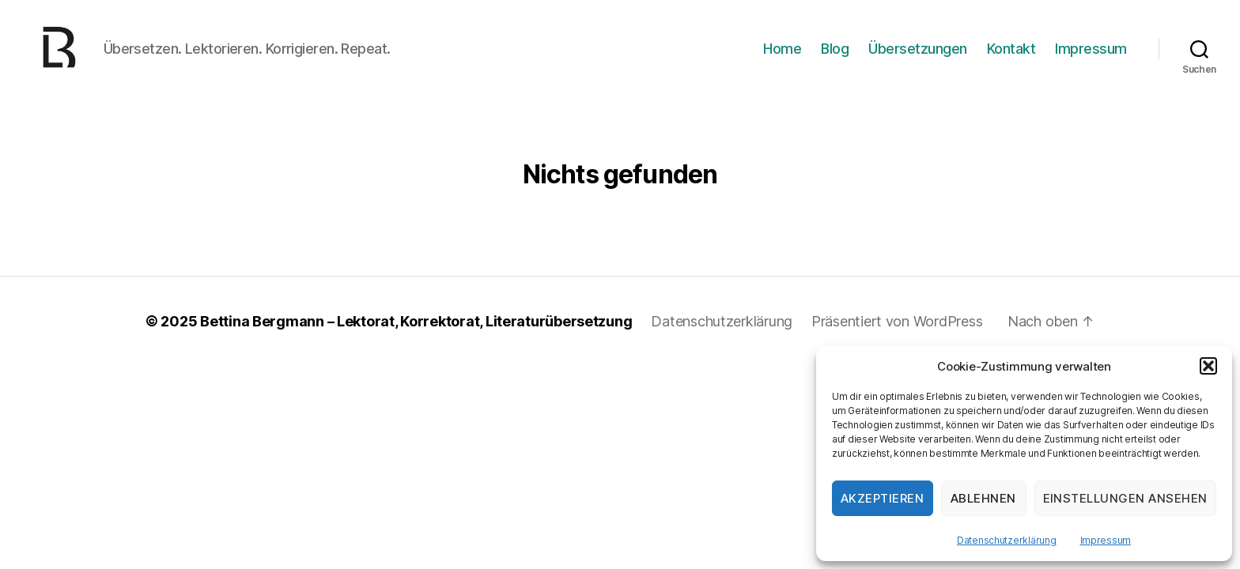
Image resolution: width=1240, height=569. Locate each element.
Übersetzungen (917, 57)
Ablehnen (983, 498)
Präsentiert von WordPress (896, 339)
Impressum (1106, 540)
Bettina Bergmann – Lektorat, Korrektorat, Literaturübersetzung (416, 339)
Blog (835, 57)
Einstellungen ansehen (1125, 498)
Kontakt (1011, 57)
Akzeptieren (882, 498)
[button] (1208, 366)
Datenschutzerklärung (1007, 540)
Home (782, 57)
